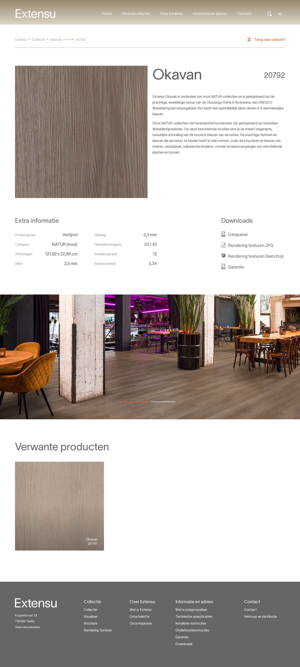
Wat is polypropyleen (191, 609)
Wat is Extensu (141, 609)
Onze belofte (139, 616)
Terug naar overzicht (269, 39)
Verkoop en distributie (260, 616)
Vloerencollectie (136, 13)
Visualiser (91, 616)
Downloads (183, 644)
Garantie (236, 267)
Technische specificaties (193, 616)
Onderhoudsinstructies (192, 630)
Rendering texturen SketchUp (256, 256)
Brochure (90, 623)
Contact (244, 13)
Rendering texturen (98, 630)
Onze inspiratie (141, 623)
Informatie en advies (210, 13)
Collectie (90, 609)
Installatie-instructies (190, 623)
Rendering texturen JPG (250, 245)
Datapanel (238, 234)
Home (107, 13)
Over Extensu (171, 13)
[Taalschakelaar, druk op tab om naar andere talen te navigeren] (280, 13)
